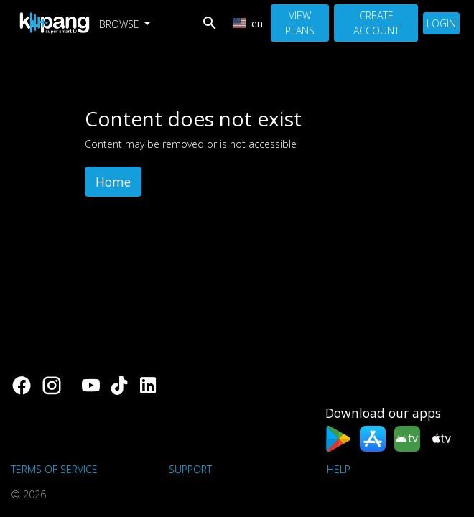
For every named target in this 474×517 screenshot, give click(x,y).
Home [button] (113, 181)
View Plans (300, 23)
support (190, 469)
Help (338, 469)
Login (441, 23)
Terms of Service (54, 469)
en (248, 23)
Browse (120, 24)
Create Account (376, 23)
